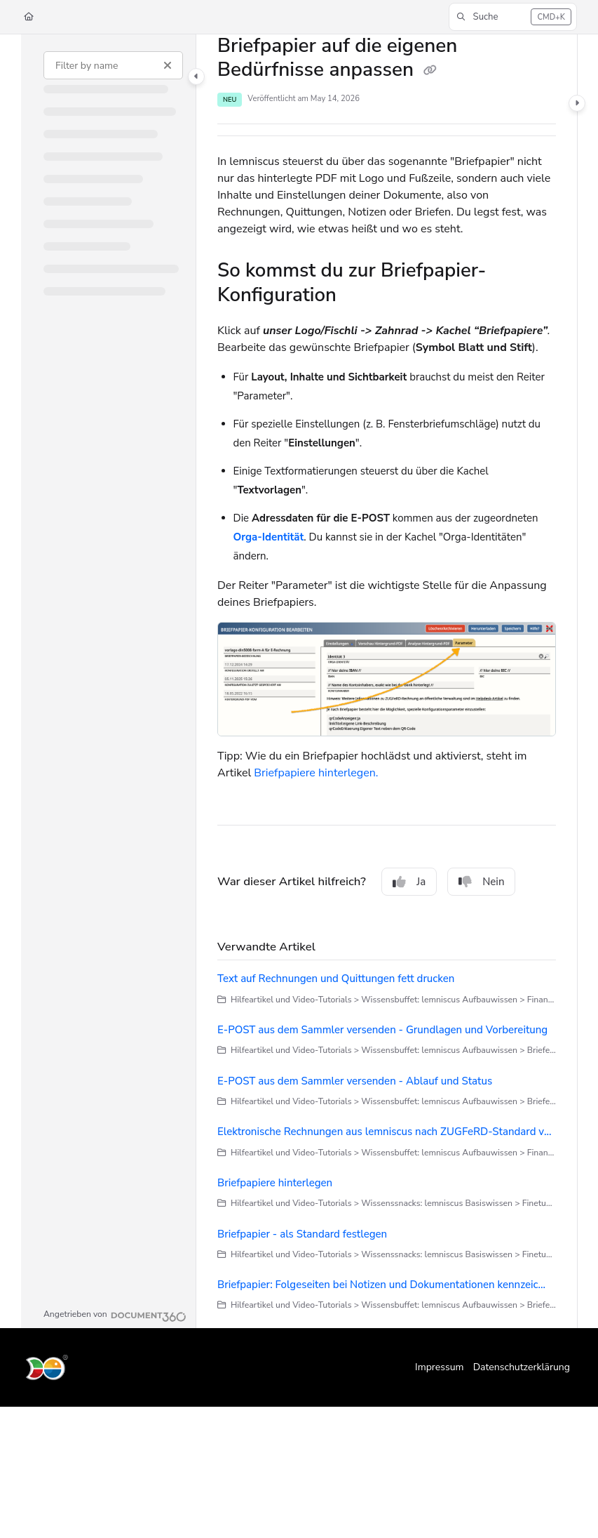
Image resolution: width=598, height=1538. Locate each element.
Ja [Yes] (409, 882)
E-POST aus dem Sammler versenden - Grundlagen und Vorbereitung (382, 1030)
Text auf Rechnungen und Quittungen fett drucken (335, 979)
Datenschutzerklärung (521, 1367)
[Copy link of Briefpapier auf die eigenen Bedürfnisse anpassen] (430, 71)
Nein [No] (481, 882)
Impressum (439, 1367)
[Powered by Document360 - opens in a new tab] (114, 1314)
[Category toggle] (196, 76)
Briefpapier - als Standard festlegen (302, 1234)
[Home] (29, 17)
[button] (513, 17)
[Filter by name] (113, 65)
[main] (386, 681)
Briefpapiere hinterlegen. (316, 773)
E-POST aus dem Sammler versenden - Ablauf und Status (354, 1081)
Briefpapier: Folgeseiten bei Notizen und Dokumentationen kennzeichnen (384, 1285)
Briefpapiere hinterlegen (274, 1183)
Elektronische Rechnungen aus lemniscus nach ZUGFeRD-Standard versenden (386, 1132)
